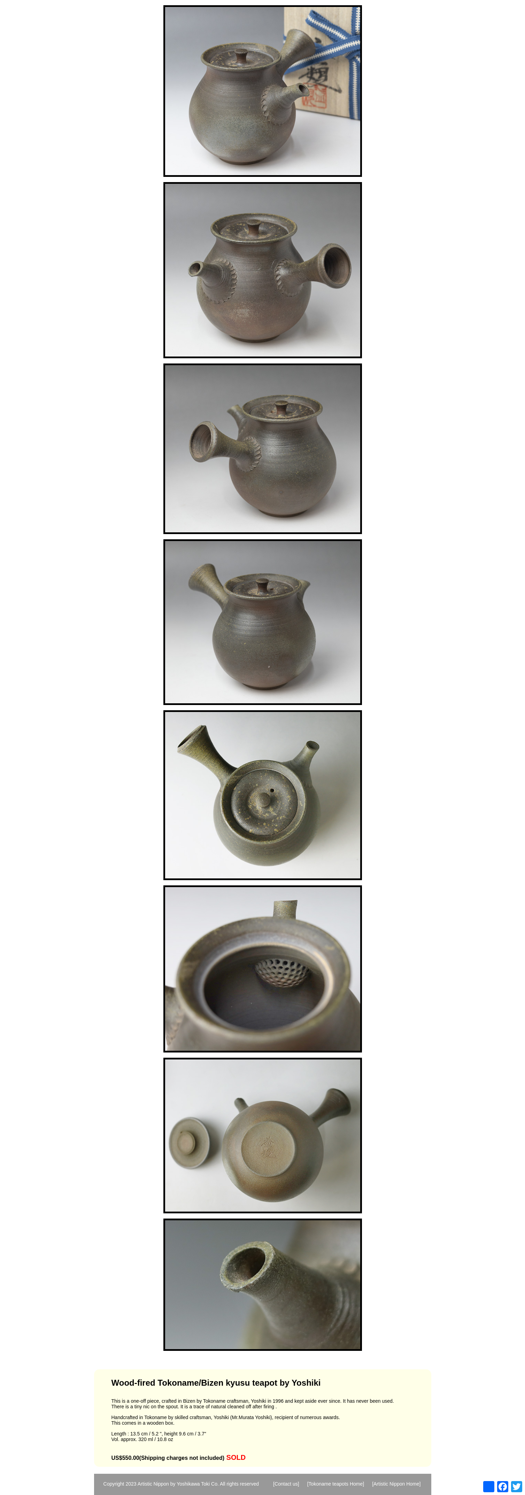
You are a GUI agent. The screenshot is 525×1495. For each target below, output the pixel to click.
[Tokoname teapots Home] (335, 1484)
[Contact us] (286, 1484)
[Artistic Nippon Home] (396, 1484)
